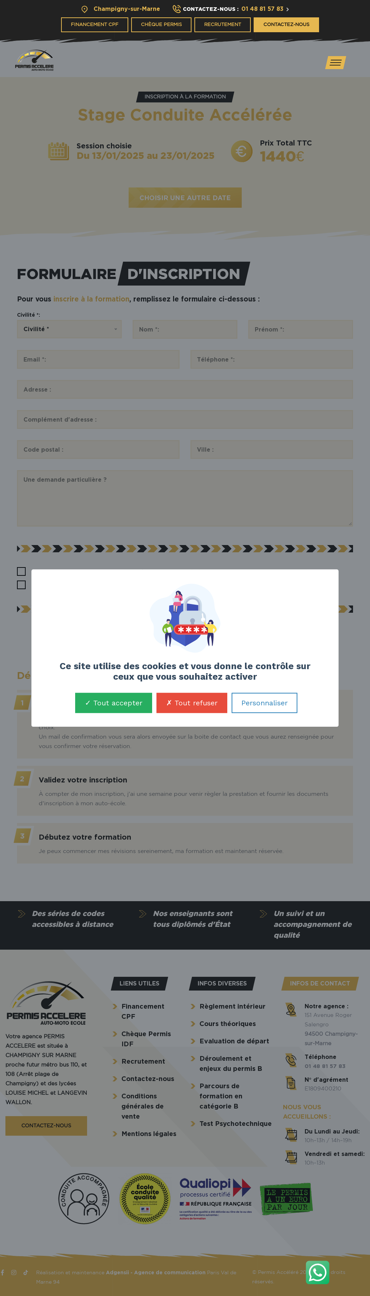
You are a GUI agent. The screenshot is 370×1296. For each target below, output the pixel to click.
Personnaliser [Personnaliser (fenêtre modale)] (264, 702)
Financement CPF (95, 25)
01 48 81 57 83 (262, 8)
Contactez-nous (286, 25)
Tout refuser (192, 702)
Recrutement (222, 25)
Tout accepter (113, 702)
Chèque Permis (161, 25)
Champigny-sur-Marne (127, 8)
